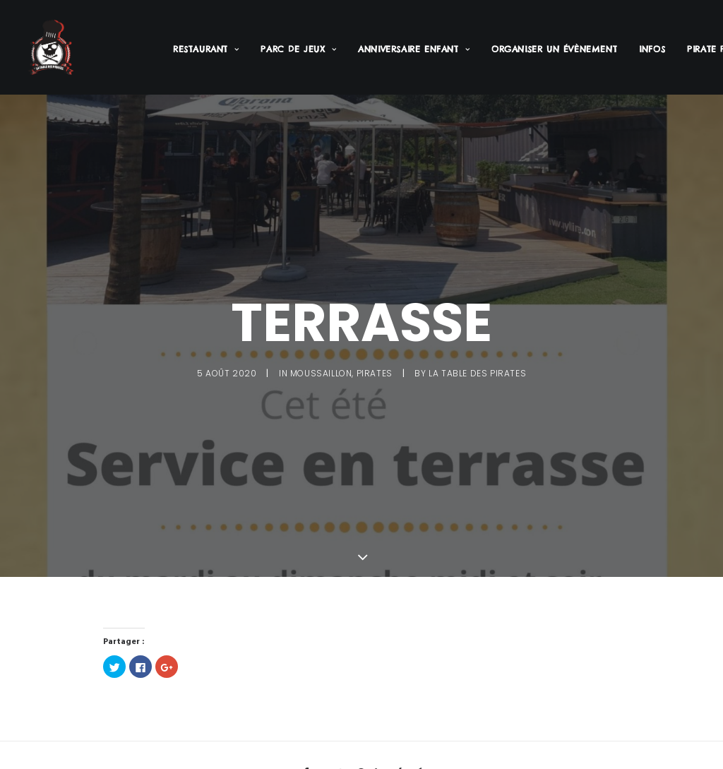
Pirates (375, 372)
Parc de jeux (298, 49)
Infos (652, 49)
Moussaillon (321, 372)
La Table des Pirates (477, 372)
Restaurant (206, 49)
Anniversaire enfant (414, 49)
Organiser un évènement (554, 49)
